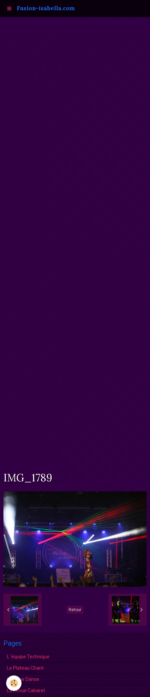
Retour (75, 609)
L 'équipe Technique (28, 656)
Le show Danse (23, 679)
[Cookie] (14, 683)
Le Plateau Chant (25, 668)
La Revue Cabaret (26, 690)
